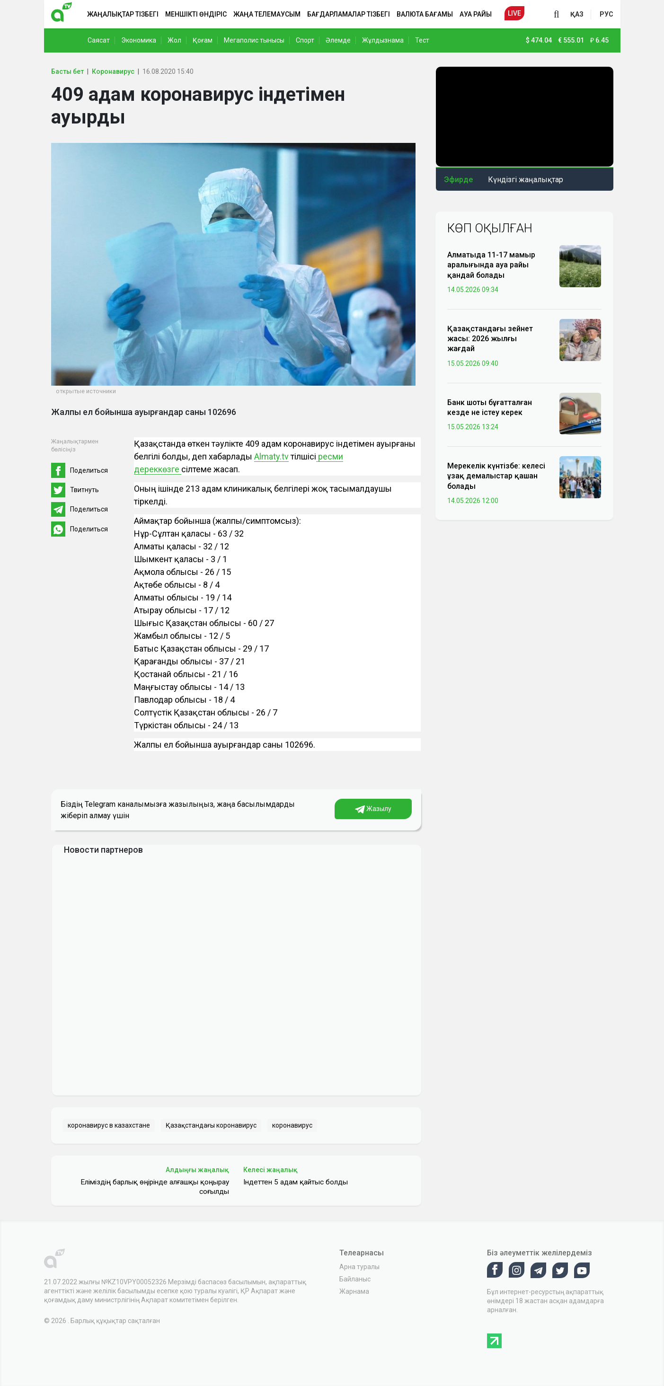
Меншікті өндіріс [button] (196, 14)
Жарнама (354, 1291)
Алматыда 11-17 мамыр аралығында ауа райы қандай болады (491, 264)
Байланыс (355, 1279)
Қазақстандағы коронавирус (211, 1125)
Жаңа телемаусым (267, 14)
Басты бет (67, 71)
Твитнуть (84, 490)
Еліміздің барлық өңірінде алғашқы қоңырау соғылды (154, 1187)
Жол (174, 40)
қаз (577, 14)
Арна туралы (359, 1267)
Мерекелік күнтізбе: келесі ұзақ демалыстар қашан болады (496, 475)
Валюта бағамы (425, 14)
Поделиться (89, 470)
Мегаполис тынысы (254, 40)
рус (606, 14)
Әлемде (338, 40)
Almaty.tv (271, 456)
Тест (422, 40)
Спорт (305, 40)
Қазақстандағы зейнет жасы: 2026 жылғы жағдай (490, 338)
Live (514, 13)
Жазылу (373, 809)
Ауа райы (476, 14)
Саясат (99, 40)
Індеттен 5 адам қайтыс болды (295, 1182)
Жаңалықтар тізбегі (123, 14)
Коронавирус (113, 71)
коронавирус (292, 1125)
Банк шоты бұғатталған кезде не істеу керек (489, 407)
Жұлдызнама (383, 40)
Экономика (138, 40)
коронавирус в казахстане (109, 1125)
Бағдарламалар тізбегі (348, 14)
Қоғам (202, 40)
